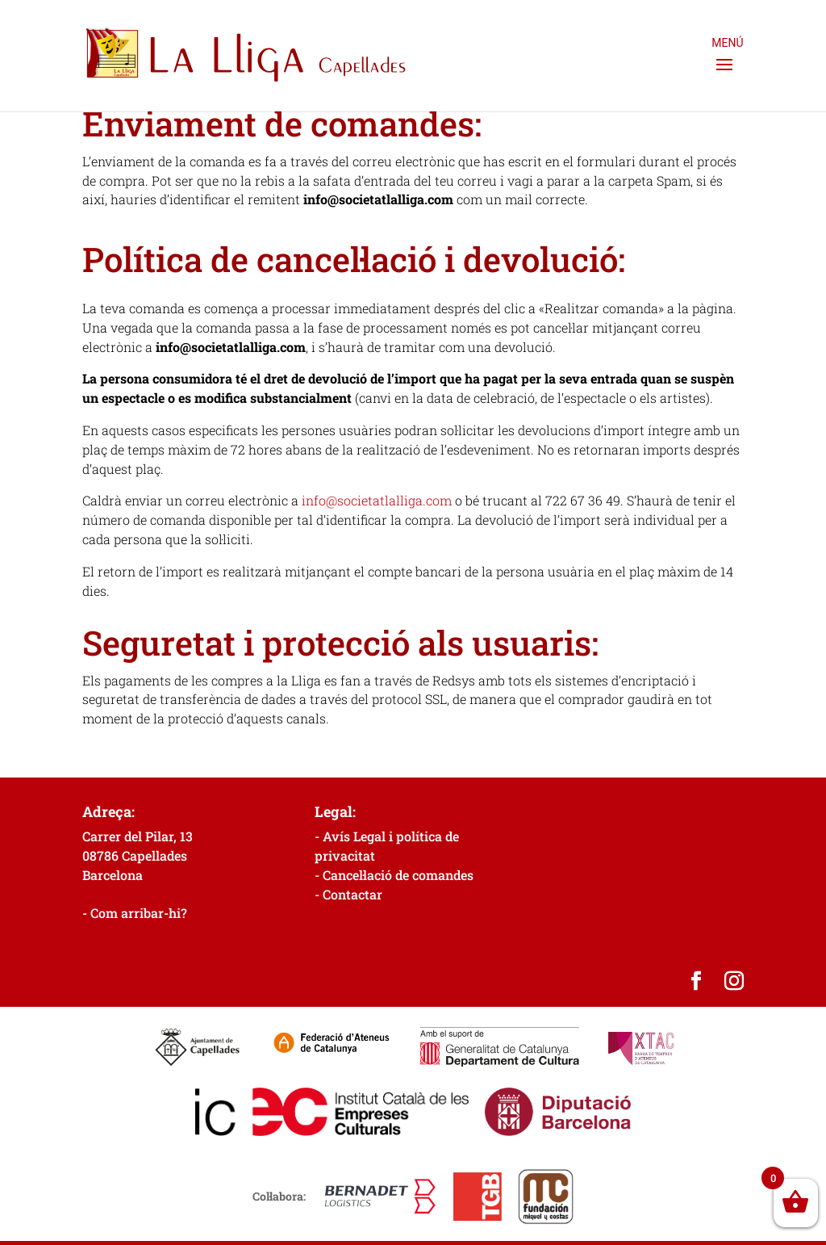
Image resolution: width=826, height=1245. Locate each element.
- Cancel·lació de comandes (394, 874)
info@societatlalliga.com (377, 500)
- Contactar (348, 894)
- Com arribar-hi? (134, 912)
